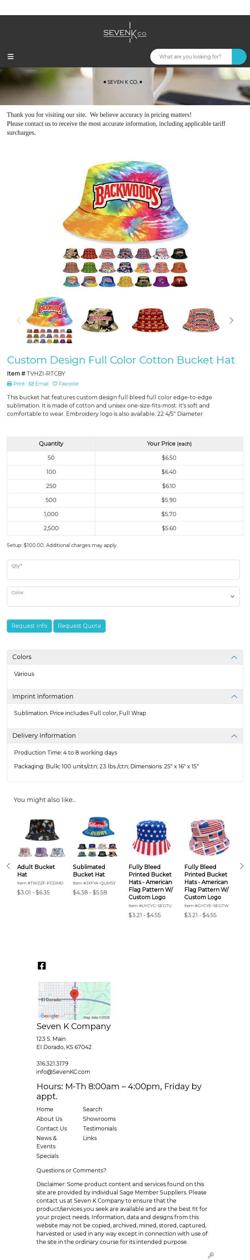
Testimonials (100, 1128)
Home (44, 1109)
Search (92, 1109)
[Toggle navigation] (10, 57)
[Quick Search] (191, 57)
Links (90, 1138)
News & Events (46, 1142)
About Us (49, 1119)
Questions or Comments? (71, 1170)
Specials (47, 1156)
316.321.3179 (52, 1063)
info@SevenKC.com (63, 1072)
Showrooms (99, 1119)
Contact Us (51, 1128)
